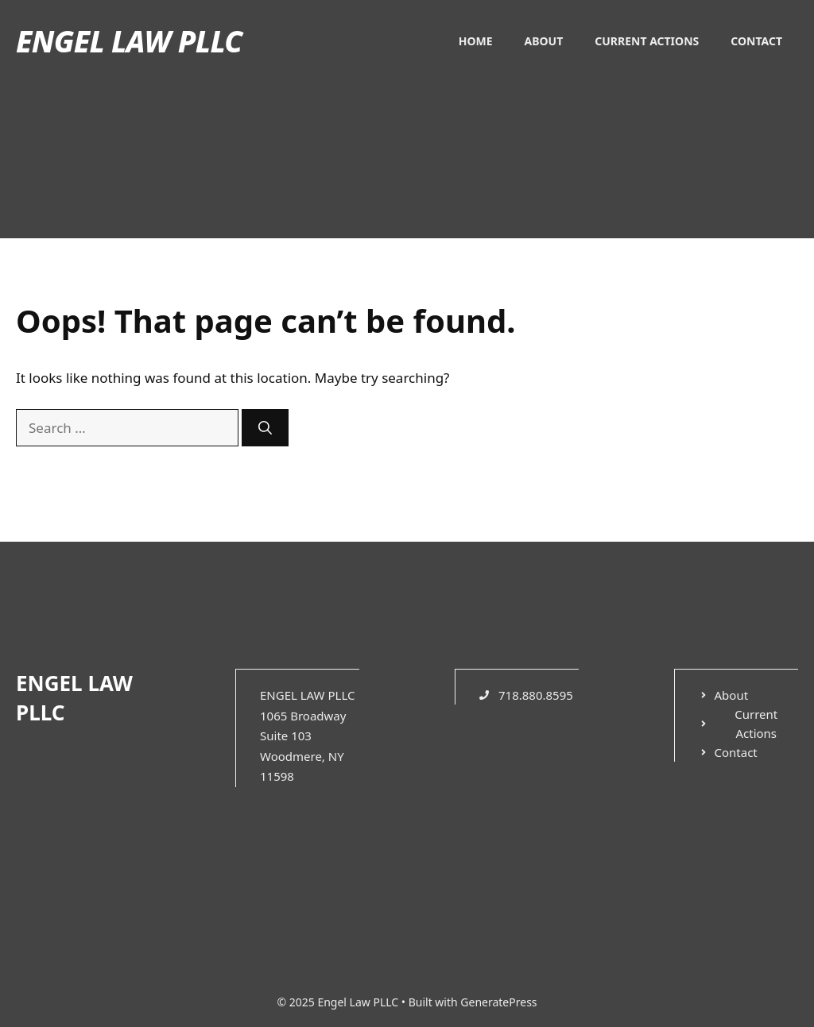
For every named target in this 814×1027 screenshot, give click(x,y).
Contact (756, 40)
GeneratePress (498, 1002)
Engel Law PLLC (129, 41)
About (544, 40)
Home (476, 40)
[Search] (265, 428)
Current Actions (647, 40)
